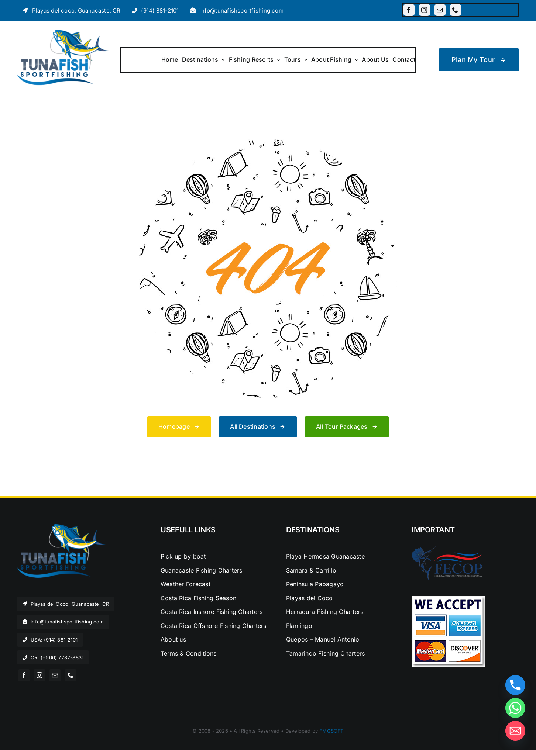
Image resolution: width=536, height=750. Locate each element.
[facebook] (409, 10)
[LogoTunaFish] (63, 33)
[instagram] (424, 10)
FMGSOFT (331, 731)
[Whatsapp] (515, 708)
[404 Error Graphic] (268, 142)
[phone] (455, 10)
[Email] (515, 731)
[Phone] (515, 685)
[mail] (440, 10)
